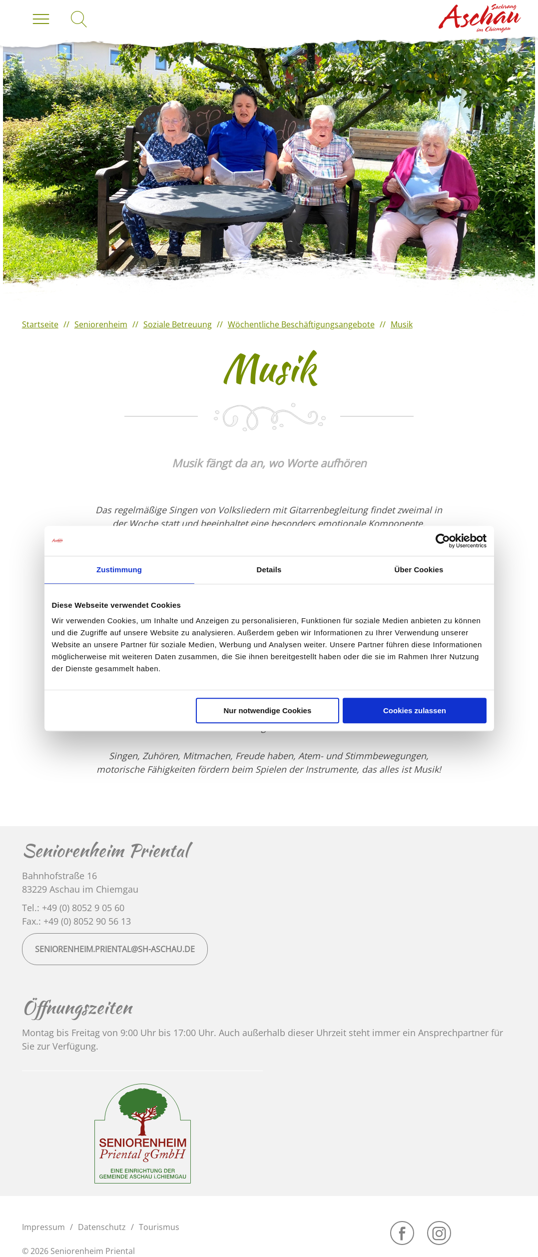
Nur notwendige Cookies (267, 710)
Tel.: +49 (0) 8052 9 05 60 (73, 908)
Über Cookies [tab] (419, 569)
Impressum (43, 1227)
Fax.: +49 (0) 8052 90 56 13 (76, 921)
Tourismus (159, 1227)
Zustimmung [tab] (119, 569)
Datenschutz (102, 1227)
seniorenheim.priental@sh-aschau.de (115, 949)
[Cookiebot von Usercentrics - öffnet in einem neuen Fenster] (443, 540)
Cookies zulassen (414, 710)
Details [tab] (269, 569)
